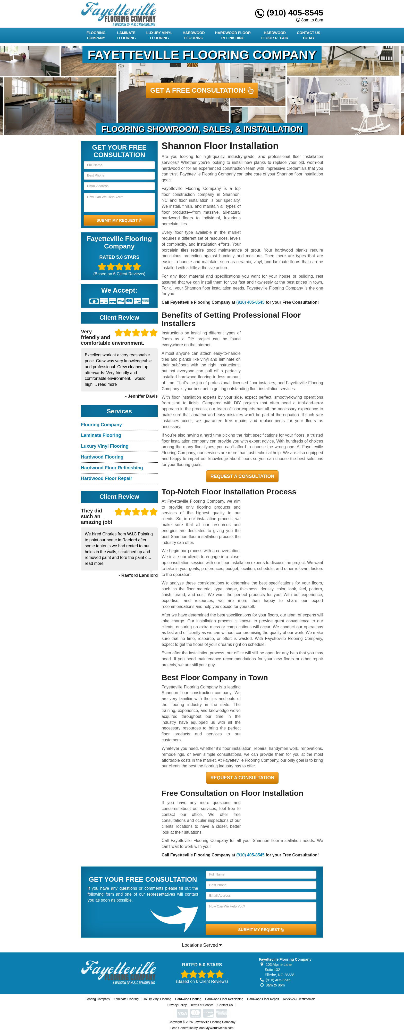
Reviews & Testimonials (299, 999)
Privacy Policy (177, 1005)
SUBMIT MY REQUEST (119, 220)
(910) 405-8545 (289, 12)
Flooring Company (96, 35)
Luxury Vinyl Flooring (159, 35)
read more (107, 384)
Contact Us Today (308, 35)
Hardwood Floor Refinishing (233, 35)
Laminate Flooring (126, 35)
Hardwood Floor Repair (274, 35)
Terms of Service (201, 1005)
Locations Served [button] (202, 945)
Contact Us (225, 1005)
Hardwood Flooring (194, 35)
